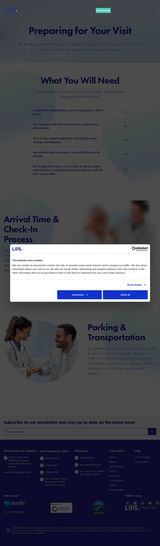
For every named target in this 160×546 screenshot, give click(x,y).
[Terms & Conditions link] (117, 490)
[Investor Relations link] (116, 466)
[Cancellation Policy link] (117, 480)
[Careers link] (112, 471)
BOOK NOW (103, 10)
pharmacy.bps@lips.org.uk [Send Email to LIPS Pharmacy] (90, 465)
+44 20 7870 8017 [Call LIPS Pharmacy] (87, 458)
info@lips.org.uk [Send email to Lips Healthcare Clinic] (51, 465)
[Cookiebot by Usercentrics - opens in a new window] (134, 249)
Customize (80, 294)
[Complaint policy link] (141, 462)
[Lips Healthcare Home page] (11, 10)
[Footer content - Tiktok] (157, 503)
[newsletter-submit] (152, 431)
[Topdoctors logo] (14, 512)
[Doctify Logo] (14, 503)
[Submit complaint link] (142, 457)
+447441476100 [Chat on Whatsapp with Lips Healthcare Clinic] (51, 472)
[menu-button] (153, 10)
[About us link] (112, 457)
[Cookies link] (112, 485)
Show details (134, 284)
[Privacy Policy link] (115, 476)
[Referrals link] (113, 462)
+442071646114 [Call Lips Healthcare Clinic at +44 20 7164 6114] (51, 458)
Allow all (125, 294)
